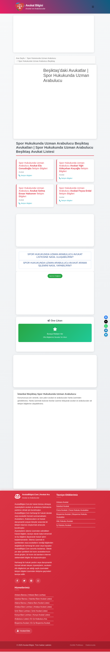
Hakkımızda (90, 645)
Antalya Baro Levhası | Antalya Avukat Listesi (33, 607)
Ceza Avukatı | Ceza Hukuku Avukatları (72, 511)
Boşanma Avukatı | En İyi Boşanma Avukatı (32, 623)
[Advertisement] (53, 34)
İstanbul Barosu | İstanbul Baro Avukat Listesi (33, 599)
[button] (55, 256)
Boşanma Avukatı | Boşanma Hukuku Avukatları (71, 515)
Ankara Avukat (62, 502)
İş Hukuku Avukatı (63, 525)
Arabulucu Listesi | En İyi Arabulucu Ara (31, 619)
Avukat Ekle (23, 631)
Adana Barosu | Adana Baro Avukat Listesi (32, 603)
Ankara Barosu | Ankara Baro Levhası (30, 595)
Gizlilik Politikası (76, 645)
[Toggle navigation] (93, 6)
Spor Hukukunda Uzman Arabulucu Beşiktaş (36, 61)
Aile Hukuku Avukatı (64, 521)
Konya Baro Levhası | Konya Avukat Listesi (32, 615)
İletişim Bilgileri (25, 176)
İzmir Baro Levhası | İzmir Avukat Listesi (31, 611)
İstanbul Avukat (62, 506)
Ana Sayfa (20, 58)
